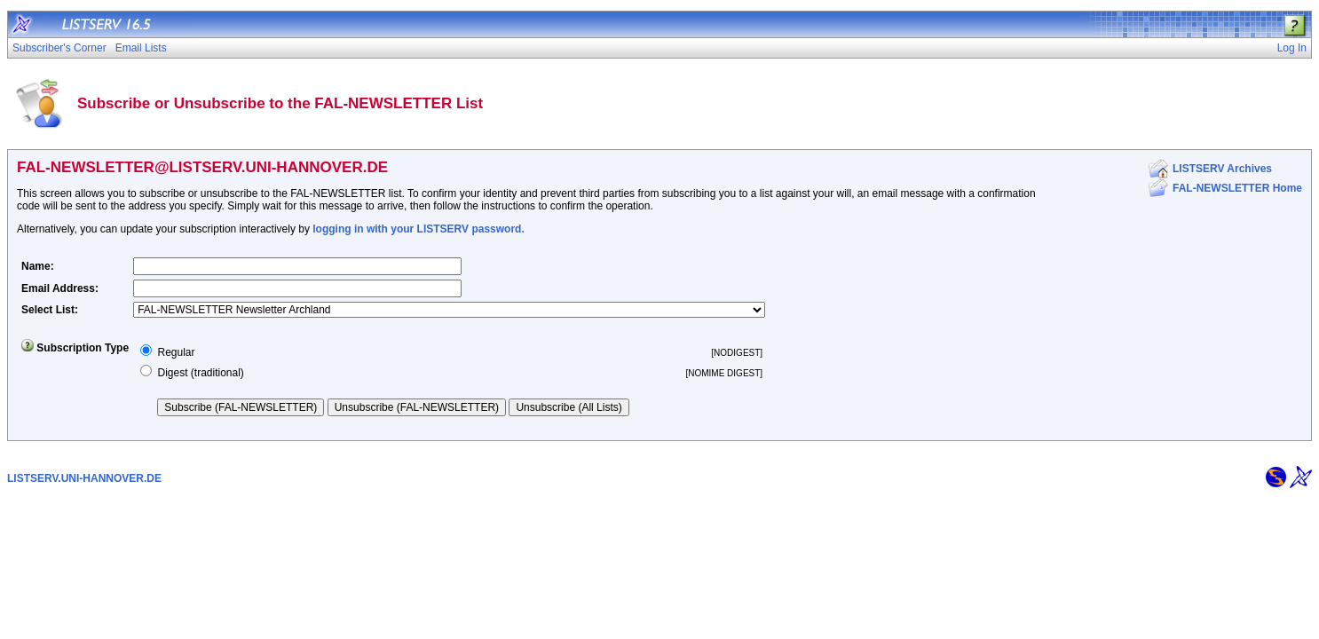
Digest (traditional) (200, 373)
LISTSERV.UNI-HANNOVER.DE (84, 478)
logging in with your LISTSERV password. (418, 229)
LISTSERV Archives (1222, 168)
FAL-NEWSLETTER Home (1237, 188)
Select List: (49, 310)
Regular (175, 352)
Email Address (58, 288)
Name (36, 266)
